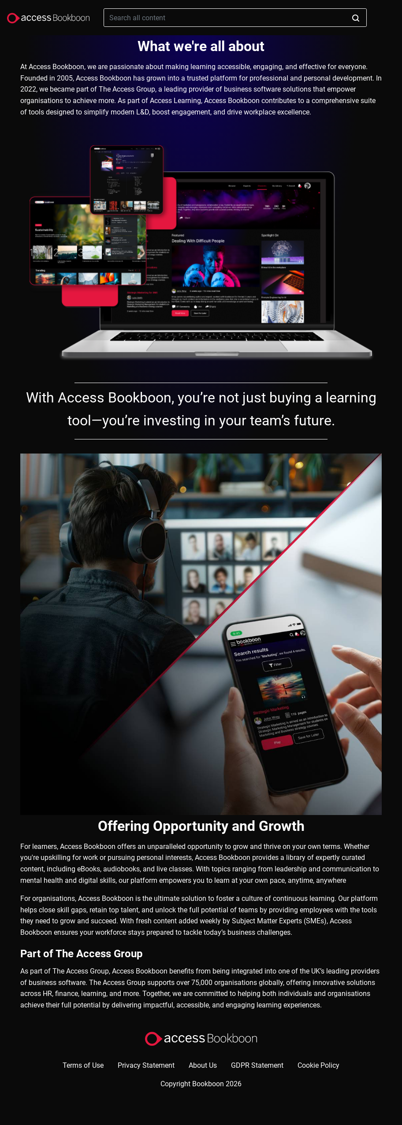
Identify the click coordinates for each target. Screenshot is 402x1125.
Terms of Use (83, 1065)
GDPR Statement (257, 1065)
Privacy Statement (146, 1065)
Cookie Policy (318, 1065)
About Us (203, 1065)
